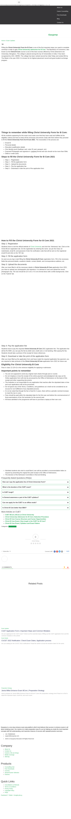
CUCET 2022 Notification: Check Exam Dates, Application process (26, 641)
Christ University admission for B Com (32, 49)
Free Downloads (61, 15)
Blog (58, 19)
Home (3, 40)
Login (67, 551)
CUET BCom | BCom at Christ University (19, 515)
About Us (59, 7)
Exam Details (4, 638)
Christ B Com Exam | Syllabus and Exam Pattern (22, 523)
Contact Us (60, 22)
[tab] (35, 482)
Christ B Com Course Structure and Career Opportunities (25, 519)
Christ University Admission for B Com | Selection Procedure (27, 517)
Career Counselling (62, 11)
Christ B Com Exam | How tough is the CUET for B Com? (25, 521)
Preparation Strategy (6, 688)
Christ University (35, 246)
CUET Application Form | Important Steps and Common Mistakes (25, 631)
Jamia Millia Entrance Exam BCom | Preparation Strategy (22, 691)
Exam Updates (10, 40)
